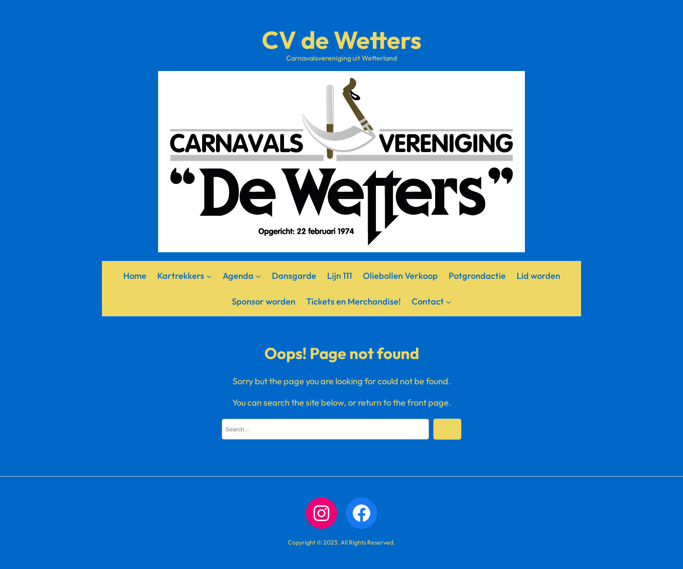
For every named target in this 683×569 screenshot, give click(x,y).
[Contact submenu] (448, 301)
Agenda (238, 275)
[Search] (447, 429)
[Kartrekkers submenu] (209, 275)
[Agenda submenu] (258, 275)
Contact (428, 301)
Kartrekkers (180, 275)
